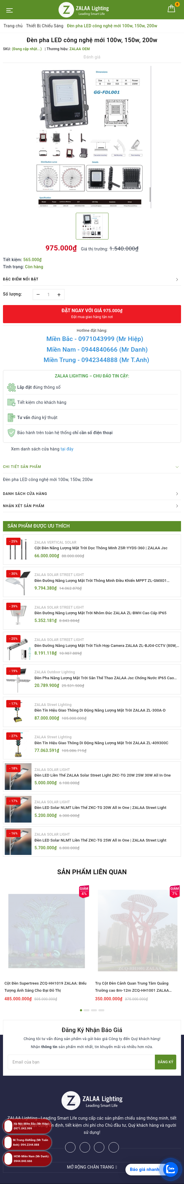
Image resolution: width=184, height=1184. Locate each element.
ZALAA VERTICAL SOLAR (55, 542)
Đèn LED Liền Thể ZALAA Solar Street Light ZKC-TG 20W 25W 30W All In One (103, 781)
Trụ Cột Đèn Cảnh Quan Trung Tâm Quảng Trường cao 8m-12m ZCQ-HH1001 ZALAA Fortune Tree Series (132, 998)
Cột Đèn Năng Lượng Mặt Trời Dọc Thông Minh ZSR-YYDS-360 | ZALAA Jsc (105, 548)
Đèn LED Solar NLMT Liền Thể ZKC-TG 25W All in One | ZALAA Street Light (104, 847)
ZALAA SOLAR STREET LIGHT (59, 575)
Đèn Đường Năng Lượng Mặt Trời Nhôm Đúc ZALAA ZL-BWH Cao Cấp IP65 (105, 614)
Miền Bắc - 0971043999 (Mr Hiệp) (94, 338)
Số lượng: (12, 294)
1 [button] (81, 1018)
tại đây (67, 449)
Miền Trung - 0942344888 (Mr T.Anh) (96, 360)
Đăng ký (165, 1070)
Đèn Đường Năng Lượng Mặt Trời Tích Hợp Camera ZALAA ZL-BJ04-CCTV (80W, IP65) (104, 648)
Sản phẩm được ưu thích (38, 526)
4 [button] (101, 1018)
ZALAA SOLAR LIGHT (52, 775)
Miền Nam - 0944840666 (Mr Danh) (97, 349)
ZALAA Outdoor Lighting (54, 675)
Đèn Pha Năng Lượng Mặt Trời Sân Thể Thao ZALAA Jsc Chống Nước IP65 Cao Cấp (104, 681)
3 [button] (94, 1018)
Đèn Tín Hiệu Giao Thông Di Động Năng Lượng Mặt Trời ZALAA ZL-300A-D (104, 714)
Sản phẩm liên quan (92, 879)
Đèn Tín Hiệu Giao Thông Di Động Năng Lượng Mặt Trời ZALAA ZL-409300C (106, 747)
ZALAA (136, 1177)
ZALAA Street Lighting (53, 708)
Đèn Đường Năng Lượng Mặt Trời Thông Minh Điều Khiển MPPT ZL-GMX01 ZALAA (105, 582)
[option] (92, 137)
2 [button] (86, 1018)
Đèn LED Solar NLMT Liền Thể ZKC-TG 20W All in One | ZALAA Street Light (104, 814)
